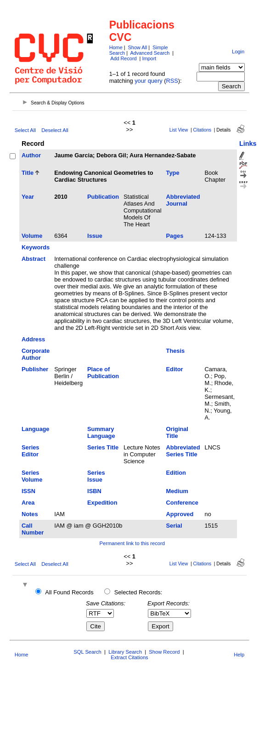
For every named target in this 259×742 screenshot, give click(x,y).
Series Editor (30, 451)
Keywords (36, 247)
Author (31, 155)
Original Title (177, 432)
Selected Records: (138, 592)
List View (178, 129)
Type (173, 172)
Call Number (33, 529)
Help (239, 654)
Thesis (175, 350)
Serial (174, 525)
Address (33, 339)
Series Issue (96, 476)
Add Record (123, 58)
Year (28, 196)
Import (149, 58)
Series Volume (32, 476)
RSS (172, 80)
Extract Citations (129, 657)
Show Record (164, 652)
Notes (30, 514)
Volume (32, 235)
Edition (176, 472)
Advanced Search (149, 53)
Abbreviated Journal (183, 200)
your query (148, 80)
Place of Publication (103, 373)
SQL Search (87, 652)
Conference (182, 502)
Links (248, 143)
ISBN (94, 491)
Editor (174, 369)
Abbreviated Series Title (183, 451)
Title (28, 172)
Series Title (102, 447)
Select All (25, 130)
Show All (137, 47)
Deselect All (54, 130)
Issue (94, 235)
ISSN (28, 491)
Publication (103, 196)
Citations (202, 129)
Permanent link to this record (132, 543)
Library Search (125, 652)
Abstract (33, 258)
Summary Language (101, 432)
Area (28, 502)
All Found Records (69, 592)
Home (116, 47)
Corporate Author (36, 354)
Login (238, 51)
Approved (180, 514)
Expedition (102, 502)
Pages (175, 235)
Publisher (35, 369)
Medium (177, 491)
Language (35, 429)
